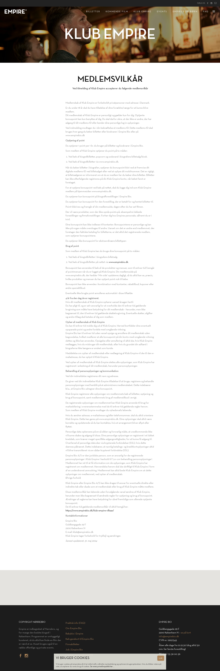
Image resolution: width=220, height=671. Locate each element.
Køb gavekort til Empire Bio (80, 638)
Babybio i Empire (74, 633)
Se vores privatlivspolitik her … (102, 666)
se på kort (186, 632)
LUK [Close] (160, 658)
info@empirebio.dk (169, 636)
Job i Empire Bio (74, 649)
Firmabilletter (72, 644)
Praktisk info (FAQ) (75, 622)
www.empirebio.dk (118, 262)
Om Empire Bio (74, 628)
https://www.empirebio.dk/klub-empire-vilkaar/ (90, 510)
